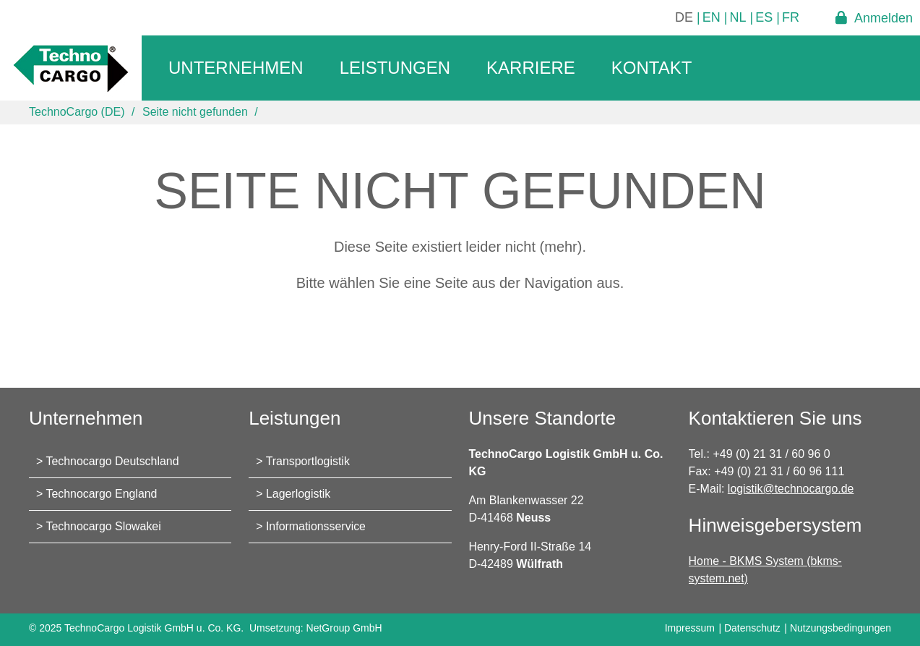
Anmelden (883, 18)
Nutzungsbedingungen (840, 628)
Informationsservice (316, 526)
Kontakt (651, 67)
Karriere (530, 67)
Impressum (690, 628)
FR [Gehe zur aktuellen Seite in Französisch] (790, 17)
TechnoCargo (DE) (77, 112)
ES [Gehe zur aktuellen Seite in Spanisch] (764, 17)
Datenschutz (752, 628)
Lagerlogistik (298, 494)
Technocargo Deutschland (113, 461)
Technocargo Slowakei (104, 526)
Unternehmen (236, 67)
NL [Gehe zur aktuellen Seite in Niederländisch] (738, 17)
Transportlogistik (308, 461)
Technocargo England (102, 494)
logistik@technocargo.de (791, 489)
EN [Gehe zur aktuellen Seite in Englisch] (711, 17)
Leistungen (395, 67)
